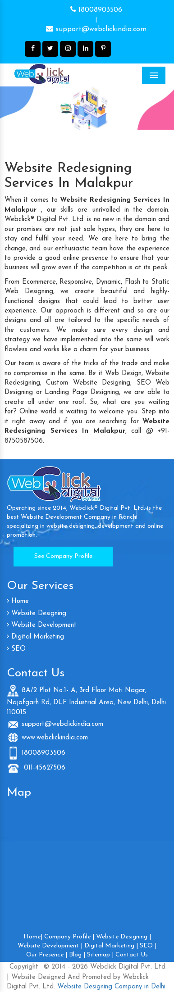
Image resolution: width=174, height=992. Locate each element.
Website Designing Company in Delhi (110, 986)
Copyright (23, 967)
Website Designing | (123, 936)
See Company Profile (63, 556)
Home (18, 601)
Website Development (42, 625)
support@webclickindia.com (96, 29)
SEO (16, 649)
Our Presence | (46, 954)
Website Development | (50, 945)
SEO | (148, 945)
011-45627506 (43, 768)
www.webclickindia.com (55, 737)
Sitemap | (100, 954)
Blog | (77, 954)
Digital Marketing (35, 637)
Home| (32, 936)
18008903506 (96, 9)
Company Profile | (69, 936)
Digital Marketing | (111, 945)
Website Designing (36, 613)
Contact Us (131, 954)
